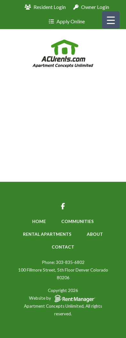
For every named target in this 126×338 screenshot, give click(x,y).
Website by (63, 299)
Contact (63, 247)
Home (39, 221)
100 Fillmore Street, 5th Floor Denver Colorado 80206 (63, 273)
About (95, 234)
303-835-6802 (70, 262)
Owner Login (91, 7)
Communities (77, 221)
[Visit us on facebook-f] (63, 207)
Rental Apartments (47, 234)
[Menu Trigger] (111, 20)
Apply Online (67, 21)
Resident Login (45, 7)
